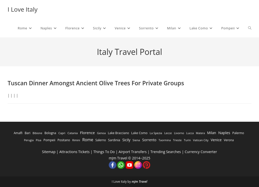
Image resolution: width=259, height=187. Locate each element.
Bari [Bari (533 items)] (27, 133)
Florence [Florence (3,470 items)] (87, 132)
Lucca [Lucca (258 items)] (190, 133)
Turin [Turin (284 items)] (187, 140)
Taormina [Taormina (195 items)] (165, 140)
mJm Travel (139, 181)
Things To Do (104, 151)
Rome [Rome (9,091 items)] (87, 139)
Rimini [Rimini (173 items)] (76, 140)
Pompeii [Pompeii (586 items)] (49, 140)
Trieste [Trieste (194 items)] (177, 140)
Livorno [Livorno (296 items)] (179, 133)
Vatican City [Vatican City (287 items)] (200, 140)
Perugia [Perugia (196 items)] (29, 140)
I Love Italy (22, 9)
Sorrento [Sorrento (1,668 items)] (149, 139)
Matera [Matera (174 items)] (200, 133)
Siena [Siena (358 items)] (136, 140)
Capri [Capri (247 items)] (61, 133)
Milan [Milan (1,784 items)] (211, 132)
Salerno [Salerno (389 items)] (100, 140)
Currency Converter (201, 151)
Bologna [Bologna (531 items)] (50, 133)
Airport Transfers (133, 151)
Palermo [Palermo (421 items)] (238, 133)
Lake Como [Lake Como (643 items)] (139, 133)
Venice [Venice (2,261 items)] (216, 139)
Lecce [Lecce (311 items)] (168, 133)
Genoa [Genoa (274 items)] (101, 133)
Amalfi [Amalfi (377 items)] (18, 133)
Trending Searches (165, 151)
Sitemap (48, 151)
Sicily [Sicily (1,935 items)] (126, 139)
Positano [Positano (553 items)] (63, 140)
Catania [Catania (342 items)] (73, 133)
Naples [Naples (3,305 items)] (224, 132)
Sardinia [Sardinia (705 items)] (114, 140)
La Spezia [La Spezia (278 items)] (156, 133)
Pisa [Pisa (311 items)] (38, 140)
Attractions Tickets (74, 151)
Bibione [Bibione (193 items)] (37, 133)
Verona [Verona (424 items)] (229, 140)
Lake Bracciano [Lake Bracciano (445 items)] (118, 133)
